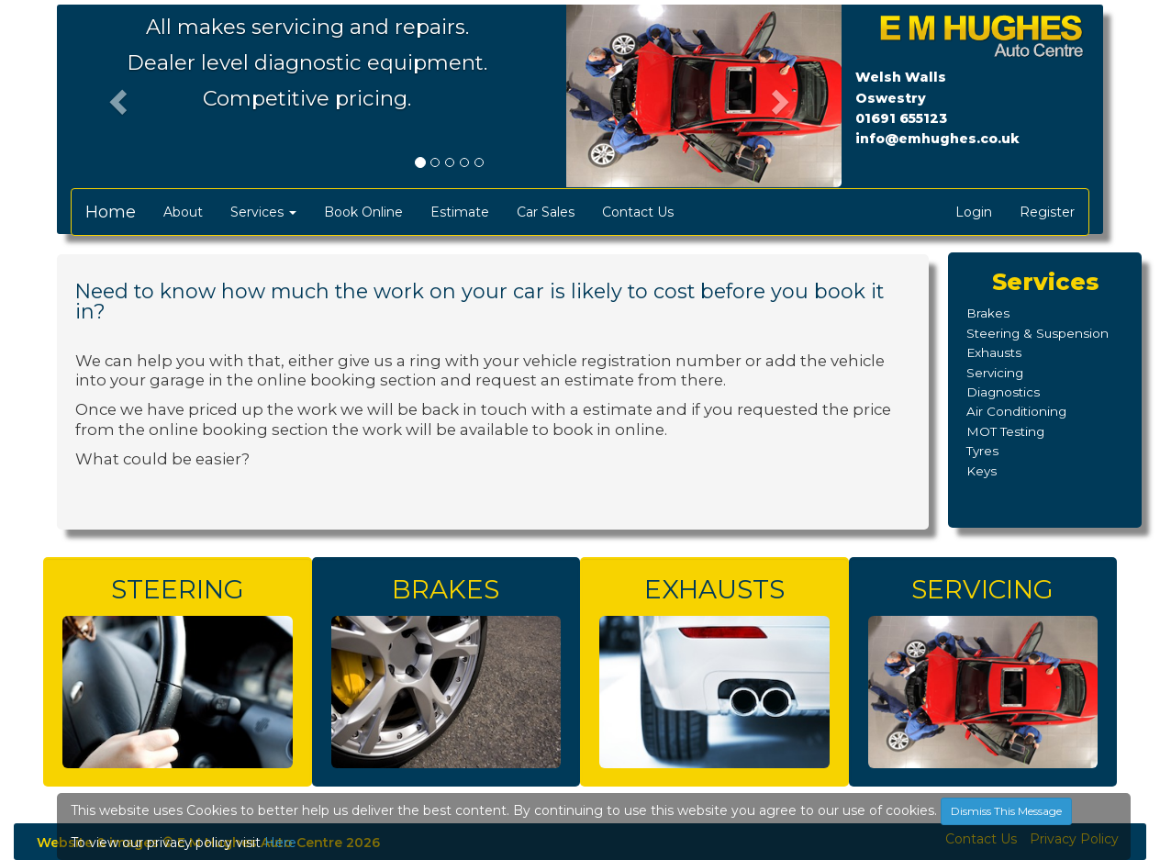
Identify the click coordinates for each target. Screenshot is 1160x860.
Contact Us (638, 212)
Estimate (459, 212)
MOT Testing (1005, 431)
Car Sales (545, 212)
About (183, 212)
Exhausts (993, 352)
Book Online (363, 212)
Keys (981, 471)
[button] (115, 96)
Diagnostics (1003, 392)
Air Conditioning (1016, 411)
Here (280, 842)
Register (1047, 212)
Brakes (987, 313)
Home (110, 212)
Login (973, 212)
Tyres (982, 450)
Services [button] (263, 212)
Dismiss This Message (1006, 811)
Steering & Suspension (1037, 333)
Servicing (994, 372)
